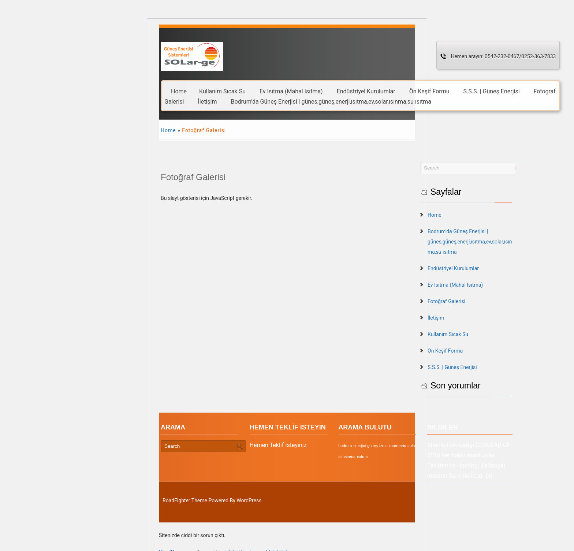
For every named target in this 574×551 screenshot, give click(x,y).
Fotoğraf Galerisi (481, 301)
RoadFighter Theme (185, 500)
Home (179, 91)
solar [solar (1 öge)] (435, 445)
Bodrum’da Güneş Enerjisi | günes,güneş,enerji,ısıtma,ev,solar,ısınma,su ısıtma (331, 101)
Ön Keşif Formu (429, 91)
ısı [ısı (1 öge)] (443, 445)
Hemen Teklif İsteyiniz (289, 445)
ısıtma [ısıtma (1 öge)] (380, 456)
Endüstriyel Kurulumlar (366, 91)
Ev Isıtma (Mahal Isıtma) (291, 91)
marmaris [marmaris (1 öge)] (421, 445)
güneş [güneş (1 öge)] (396, 445)
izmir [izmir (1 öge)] (407, 445)
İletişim (207, 101)
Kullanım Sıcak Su (222, 91)
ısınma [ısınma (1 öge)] (368, 456)
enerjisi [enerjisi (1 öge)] (383, 445)
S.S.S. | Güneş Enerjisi (491, 91)
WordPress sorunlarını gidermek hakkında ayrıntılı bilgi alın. (226, 547)
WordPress (248, 500)
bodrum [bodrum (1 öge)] (369, 445)
